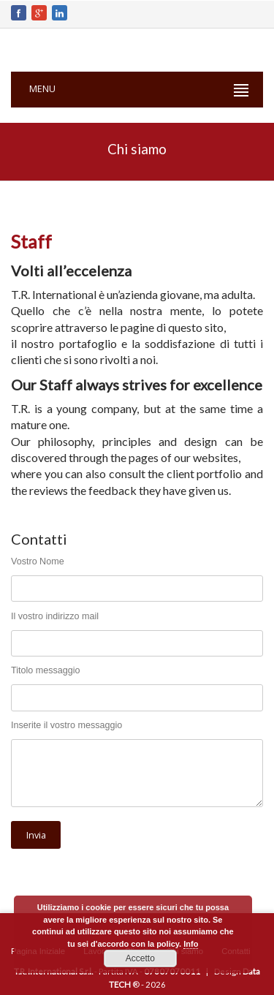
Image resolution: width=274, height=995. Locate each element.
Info (190, 943)
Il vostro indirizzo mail (55, 616)
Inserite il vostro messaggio (66, 725)
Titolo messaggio (45, 670)
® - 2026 (149, 984)
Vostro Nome (37, 561)
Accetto (140, 958)
